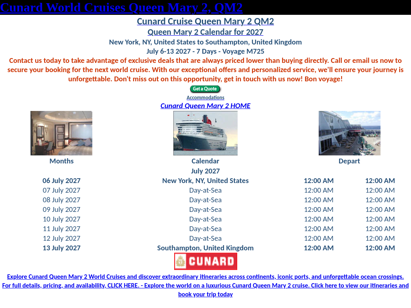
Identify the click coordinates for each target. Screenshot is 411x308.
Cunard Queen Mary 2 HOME (205, 105)
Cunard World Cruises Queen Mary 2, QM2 (121, 7)
